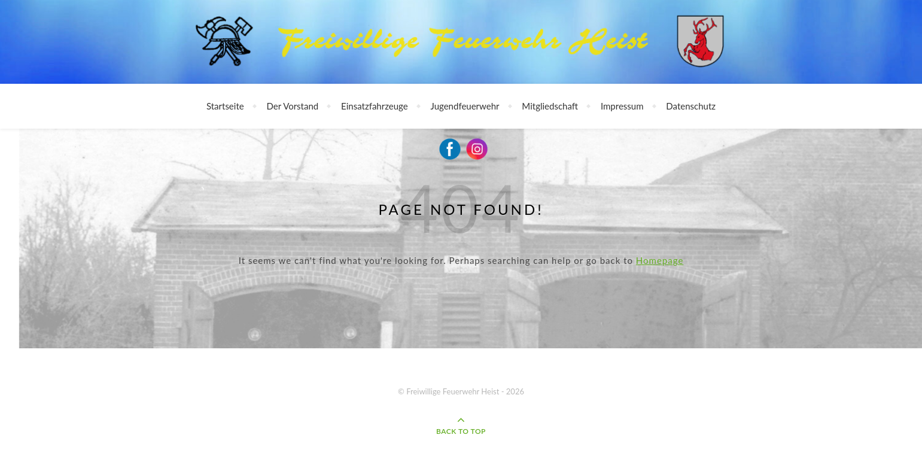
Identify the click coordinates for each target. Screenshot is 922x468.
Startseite (225, 106)
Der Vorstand (293, 106)
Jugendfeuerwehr (465, 106)
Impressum (622, 106)
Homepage (659, 260)
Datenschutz (691, 106)
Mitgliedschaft (550, 106)
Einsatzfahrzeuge (374, 106)
